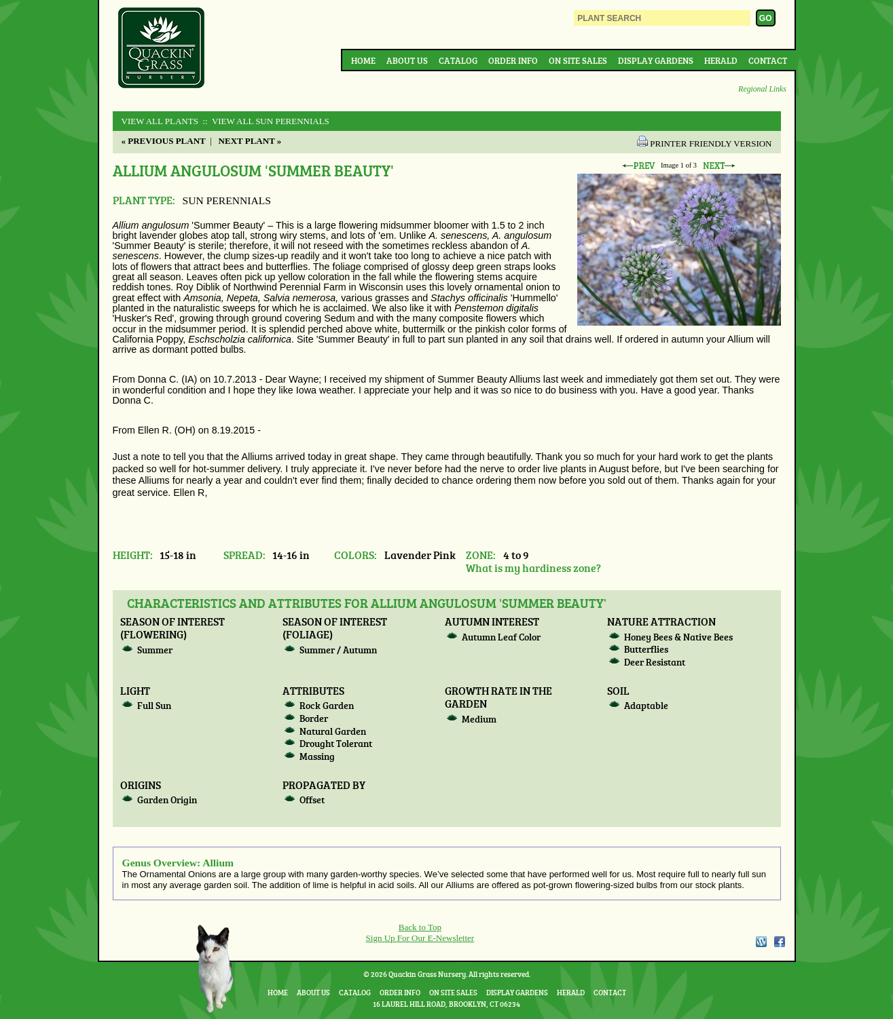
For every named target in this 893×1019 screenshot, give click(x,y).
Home (363, 60)
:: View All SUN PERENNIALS (264, 121)
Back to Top (420, 927)
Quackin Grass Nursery (161, 49)
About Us (407, 60)
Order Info (513, 60)
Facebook (779, 942)
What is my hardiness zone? (533, 567)
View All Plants (160, 121)
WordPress (760, 942)
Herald (720, 60)
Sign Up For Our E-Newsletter (420, 938)
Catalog (458, 60)
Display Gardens (655, 60)
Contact (767, 60)
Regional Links (762, 89)
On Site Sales (578, 60)
